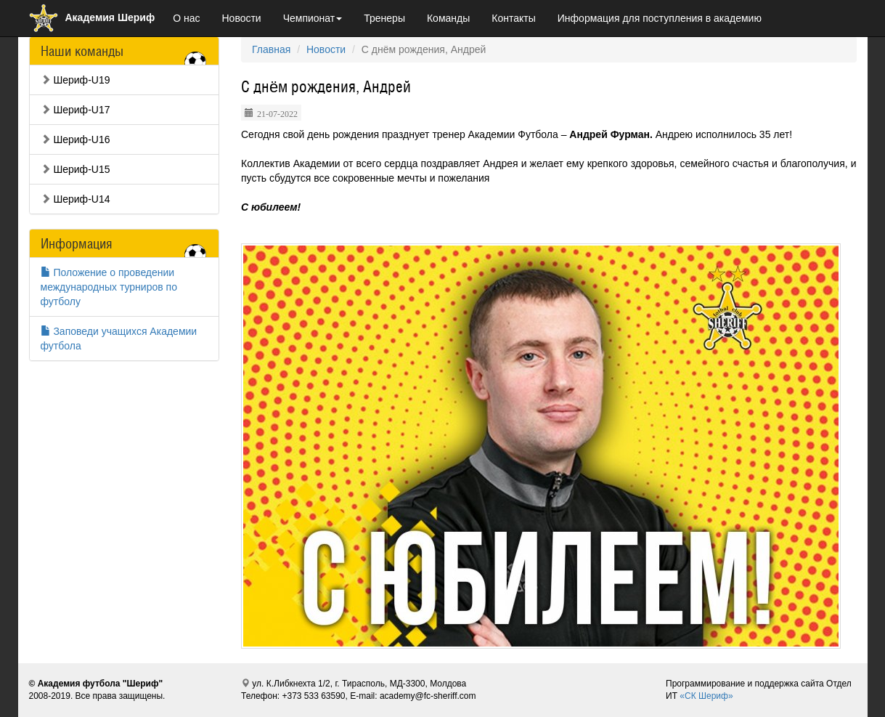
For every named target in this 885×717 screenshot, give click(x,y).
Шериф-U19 (75, 80)
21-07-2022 (277, 113)
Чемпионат (313, 18)
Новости (241, 18)
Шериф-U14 (75, 199)
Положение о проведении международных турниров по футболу (109, 287)
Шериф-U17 (75, 110)
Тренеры (384, 18)
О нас (186, 18)
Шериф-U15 (75, 169)
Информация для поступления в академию (660, 18)
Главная (271, 49)
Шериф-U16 (75, 139)
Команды (448, 18)
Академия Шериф (92, 17)
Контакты (513, 18)
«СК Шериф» (706, 696)
